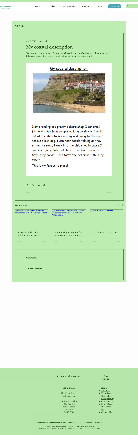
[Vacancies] (114, 6)
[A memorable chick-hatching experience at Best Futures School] (31, 219)
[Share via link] (44, 185)
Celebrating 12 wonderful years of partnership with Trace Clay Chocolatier (68, 233)
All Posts (19, 26)
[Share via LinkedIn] (39, 185)
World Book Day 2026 (105, 232)
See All (121, 205)
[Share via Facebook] (27, 185)
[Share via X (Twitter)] (33, 185)
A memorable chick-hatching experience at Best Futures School (29, 233)
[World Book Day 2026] (106, 219)
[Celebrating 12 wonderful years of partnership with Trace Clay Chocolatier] (69, 219)
